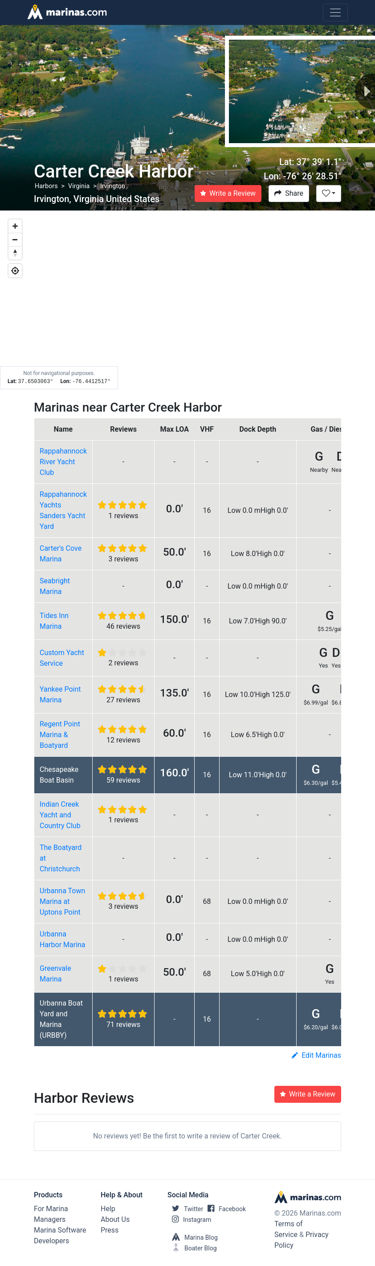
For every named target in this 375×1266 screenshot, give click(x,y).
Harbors (46, 186)
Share (288, 193)
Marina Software (60, 1230)
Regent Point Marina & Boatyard (60, 735)
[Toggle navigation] (335, 12)
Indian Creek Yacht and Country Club (60, 815)
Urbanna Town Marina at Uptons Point (62, 901)
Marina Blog (192, 1237)
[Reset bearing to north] (15, 253)
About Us (115, 1219)
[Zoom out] (15, 239)
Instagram (189, 1219)
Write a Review (228, 193)
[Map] (187, 300)
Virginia (79, 186)
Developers (51, 1241)
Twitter (185, 1208)
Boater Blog (192, 1248)
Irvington (112, 186)
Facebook (224, 1208)
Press (109, 1230)
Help (108, 1208)
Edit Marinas (316, 1055)
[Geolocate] (15, 270)
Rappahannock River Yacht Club (63, 462)
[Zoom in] (15, 226)
